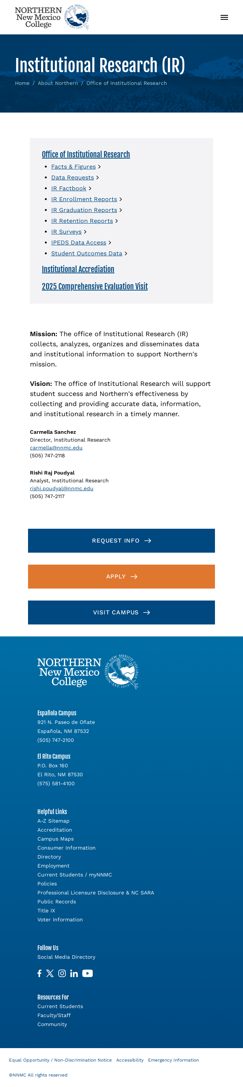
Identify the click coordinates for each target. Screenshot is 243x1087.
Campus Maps (55, 839)
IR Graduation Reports (84, 210)
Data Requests (72, 177)
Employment (53, 866)
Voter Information (60, 919)
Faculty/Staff (54, 1015)
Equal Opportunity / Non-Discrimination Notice (60, 1060)
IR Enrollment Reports (84, 199)
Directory (49, 857)
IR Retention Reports (82, 220)
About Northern (58, 83)
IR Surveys (66, 231)
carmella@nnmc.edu (56, 448)
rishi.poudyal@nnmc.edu (61, 488)
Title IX (46, 910)
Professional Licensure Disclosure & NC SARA (95, 893)
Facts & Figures (73, 166)
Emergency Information (173, 1060)
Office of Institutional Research (86, 154)
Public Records (56, 902)
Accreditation (54, 830)
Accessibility (130, 1060)
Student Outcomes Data (86, 253)
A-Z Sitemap (53, 821)
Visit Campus (116, 612)
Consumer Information (66, 848)
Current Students (60, 1006)
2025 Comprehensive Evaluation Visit (95, 286)
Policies (47, 884)
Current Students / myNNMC (74, 875)
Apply (116, 576)
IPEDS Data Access (78, 242)
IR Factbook (68, 188)
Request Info (116, 540)
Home (22, 83)
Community (52, 1024)
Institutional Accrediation (78, 269)
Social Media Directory (66, 957)
